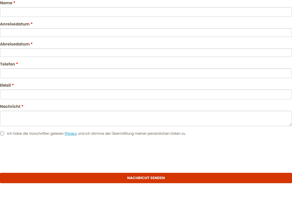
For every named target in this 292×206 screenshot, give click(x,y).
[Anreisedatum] (146, 32)
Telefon (9, 64)
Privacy (71, 133)
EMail (7, 85)
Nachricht (11, 106)
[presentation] (146, 153)
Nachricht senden (146, 178)
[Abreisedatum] (146, 52)
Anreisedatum (16, 24)
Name (7, 3)
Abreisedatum (16, 44)
